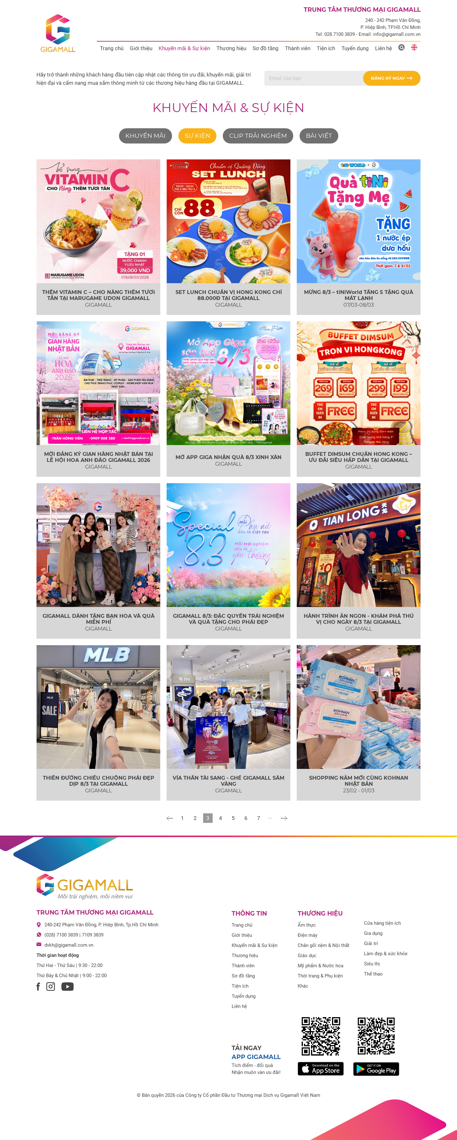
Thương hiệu (231, 48)
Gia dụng (373, 933)
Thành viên (297, 48)
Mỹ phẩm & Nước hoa (320, 966)
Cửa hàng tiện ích (382, 923)
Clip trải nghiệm (258, 135)
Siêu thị (372, 964)
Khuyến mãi (145, 135)
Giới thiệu (141, 48)
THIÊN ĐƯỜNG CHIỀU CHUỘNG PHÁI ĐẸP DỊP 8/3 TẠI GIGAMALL (98, 781)
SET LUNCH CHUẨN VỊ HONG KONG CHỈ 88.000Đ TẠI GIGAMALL (229, 295)
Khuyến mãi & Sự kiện (184, 48)
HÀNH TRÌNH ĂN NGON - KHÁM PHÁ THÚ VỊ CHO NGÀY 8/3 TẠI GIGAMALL (359, 619)
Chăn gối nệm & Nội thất (323, 945)
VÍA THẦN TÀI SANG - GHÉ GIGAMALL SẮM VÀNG (228, 781)
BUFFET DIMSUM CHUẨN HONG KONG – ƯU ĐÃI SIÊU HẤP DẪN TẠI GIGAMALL (358, 457)
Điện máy (307, 935)
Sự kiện (197, 135)
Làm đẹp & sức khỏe (385, 954)
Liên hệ (383, 48)
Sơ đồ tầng (266, 48)
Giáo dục (307, 955)
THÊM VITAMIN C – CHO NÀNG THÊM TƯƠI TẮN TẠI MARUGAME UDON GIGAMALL (98, 295)
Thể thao (373, 974)
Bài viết (319, 135)
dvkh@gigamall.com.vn (68, 945)
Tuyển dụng (355, 48)
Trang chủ (111, 48)
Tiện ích (326, 48)
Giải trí (371, 943)
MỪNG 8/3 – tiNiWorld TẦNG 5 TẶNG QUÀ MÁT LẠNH (358, 295)
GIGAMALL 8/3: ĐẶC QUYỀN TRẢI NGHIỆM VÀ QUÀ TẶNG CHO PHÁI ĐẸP (228, 619)
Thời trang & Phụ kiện (320, 976)
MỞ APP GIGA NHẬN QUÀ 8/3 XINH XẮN (228, 457)
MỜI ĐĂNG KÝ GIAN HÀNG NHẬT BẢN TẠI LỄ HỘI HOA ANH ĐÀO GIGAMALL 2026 (98, 457)
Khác (303, 986)
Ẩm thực (307, 925)
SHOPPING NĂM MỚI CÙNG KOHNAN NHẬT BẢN (358, 781)
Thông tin (249, 913)
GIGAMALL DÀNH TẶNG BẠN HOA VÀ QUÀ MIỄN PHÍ (99, 619)
